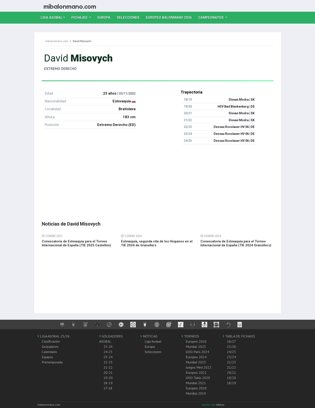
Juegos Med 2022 (198, 367)
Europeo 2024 (196, 357)
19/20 (231, 378)
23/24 (231, 357)
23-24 (108, 357)
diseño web (209, 404)
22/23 (231, 362)
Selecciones (130, 17)
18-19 (108, 383)
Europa (105, 17)
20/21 (231, 372)
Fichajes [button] (79, 17)
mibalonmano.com (56, 41)
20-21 (108, 372)
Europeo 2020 (196, 388)
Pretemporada (52, 362)
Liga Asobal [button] (52, 17)
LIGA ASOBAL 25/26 (53, 336)
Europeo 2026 (196, 341)
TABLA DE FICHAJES (239, 336)
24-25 (108, 352)
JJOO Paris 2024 (197, 352)
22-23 (108, 362)
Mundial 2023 (196, 362)
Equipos (47, 357)
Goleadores (50, 346)
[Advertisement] (157, 178)
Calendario (49, 352)
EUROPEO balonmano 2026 (170, 17)
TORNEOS (190, 336)
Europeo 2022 (196, 372)
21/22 (231, 367)
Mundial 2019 (196, 393)
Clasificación (51, 341)
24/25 (231, 352)
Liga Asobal (153, 341)
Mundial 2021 (196, 383)
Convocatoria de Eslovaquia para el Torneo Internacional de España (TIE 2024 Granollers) (235, 243)
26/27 (231, 341)
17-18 (107, 388)
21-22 (108, 367)
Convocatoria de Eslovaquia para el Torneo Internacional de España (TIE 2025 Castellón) (76, 243)
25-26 (108, 346)
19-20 (108, 378)
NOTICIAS (148, 336)
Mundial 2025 (196, 346)
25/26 (231, 346)
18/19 (231, 383)
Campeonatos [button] (211, 17)
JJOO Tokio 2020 (198, 378)
